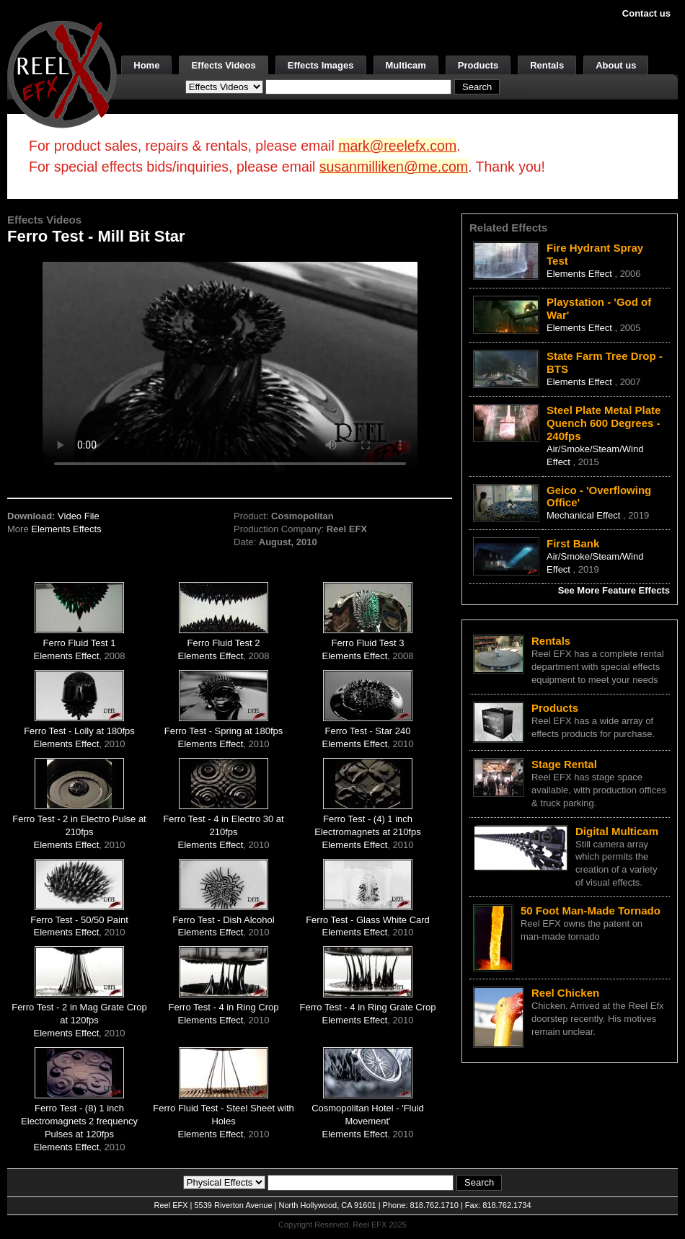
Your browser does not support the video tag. (230, 367)
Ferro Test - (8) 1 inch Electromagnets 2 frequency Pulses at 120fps (79, 1121)
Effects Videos (223, 65)
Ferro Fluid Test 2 (223, 643)
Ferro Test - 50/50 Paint (79, 919)
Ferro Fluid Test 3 (368, 643)
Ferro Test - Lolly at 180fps (79, 731)
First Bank (573, 543)
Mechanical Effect (585, 515)
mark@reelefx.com (397, 146)
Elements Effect (67, 656)
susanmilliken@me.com (393, 167)
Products (478, 65)
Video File (79, 516)
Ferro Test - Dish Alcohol (223, 919)
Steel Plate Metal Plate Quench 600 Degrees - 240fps (603, 423)
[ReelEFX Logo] (62, 73)
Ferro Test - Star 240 (368, 731)
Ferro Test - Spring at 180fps (223, 731)
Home (146, 65)
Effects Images (321, 65)
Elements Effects (66, 529)
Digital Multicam (616, 831)
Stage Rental (564, 764)
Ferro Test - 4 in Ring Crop (224, 1007)
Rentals (547, 65)
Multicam (406, 65)
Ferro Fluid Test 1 (79, 643)
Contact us (646, 13)
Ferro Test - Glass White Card (368, 919)
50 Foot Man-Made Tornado (590, 910)
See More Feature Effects (614, 590)
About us (616, 65)
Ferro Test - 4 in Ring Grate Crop (367, 1007)
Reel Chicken (565, 993)
